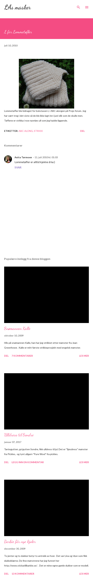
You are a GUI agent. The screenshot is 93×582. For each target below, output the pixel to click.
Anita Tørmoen (23, 157)
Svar (18, 167)
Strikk (38, 130)
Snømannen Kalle (17, 328)
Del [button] (82, 130)
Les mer (84, 355)
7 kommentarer (22, 355)
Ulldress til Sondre (19, 434)
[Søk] (78, 6)
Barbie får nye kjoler (20, 541)
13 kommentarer (23, 573)
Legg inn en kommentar (28, 462)
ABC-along (26, 130)
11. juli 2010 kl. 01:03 (46, 157)
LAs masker (17, 7)
